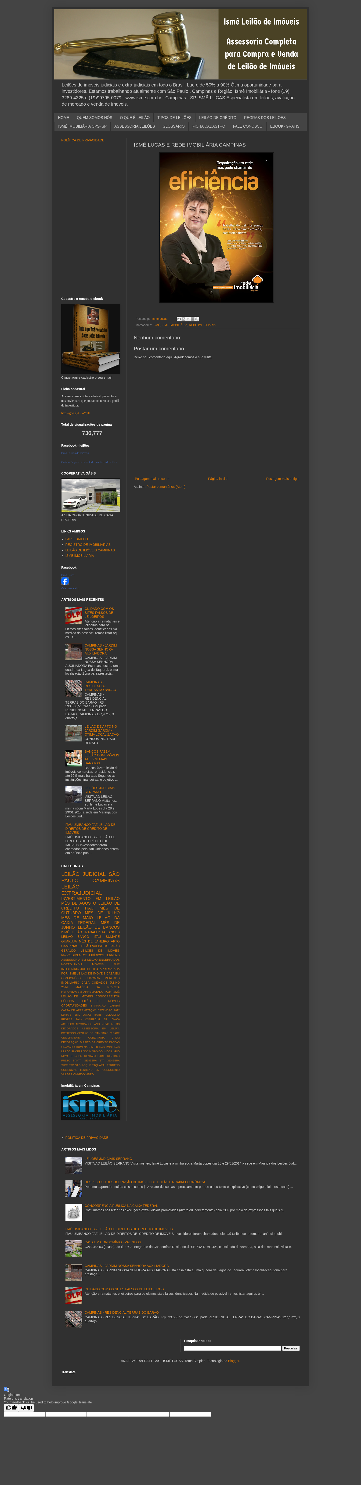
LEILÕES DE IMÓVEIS (100, 950)
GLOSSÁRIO (174, 126)
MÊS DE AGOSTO (78, 903)
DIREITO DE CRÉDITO (94, 1042)
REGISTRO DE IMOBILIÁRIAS (88, 545)
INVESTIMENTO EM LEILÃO (90, 898)
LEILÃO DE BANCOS (99, 927)
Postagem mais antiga (282, 479)
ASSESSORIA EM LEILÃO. (101, 1028)
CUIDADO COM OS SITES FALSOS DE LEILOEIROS (99, 612)
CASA (86, 982)
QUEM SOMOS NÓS (94, 118)
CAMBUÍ (114, 1005)
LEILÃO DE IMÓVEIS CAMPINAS (90, 550)
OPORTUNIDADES (74, 1005)
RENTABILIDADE (94, 1056)
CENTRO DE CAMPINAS (92, 1033)
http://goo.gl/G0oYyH (75, 413)
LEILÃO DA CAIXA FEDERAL (90, 920)
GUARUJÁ (69, 941)
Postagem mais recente (152, 479)
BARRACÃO (98, 1005)
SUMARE (113, 936)
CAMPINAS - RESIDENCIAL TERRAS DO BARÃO (100, 686)
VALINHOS (100, 946)
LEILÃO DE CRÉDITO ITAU (90, 905)
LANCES (113, 932)
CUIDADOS (99, 982)
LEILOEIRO (113, 1014)
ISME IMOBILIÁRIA (174, 325)
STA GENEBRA (109, 1060)
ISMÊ (156, 325)
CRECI (116, 1037)
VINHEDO (79, 1074)
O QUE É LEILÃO (135, 118)
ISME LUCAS (82, 1014)
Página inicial (217, 479)
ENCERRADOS (109, 959)
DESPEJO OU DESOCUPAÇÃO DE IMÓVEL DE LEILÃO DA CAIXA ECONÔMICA (145, 1182)
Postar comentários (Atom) (165, 487)
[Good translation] (11, 1408)
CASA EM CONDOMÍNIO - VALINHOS (113, 1242)
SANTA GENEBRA (85, 1060)
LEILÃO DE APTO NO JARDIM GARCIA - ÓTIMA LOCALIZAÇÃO (102, 730)
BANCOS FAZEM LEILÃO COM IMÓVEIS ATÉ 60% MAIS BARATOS (102, 757)
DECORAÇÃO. (70, 1042)
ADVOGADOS (84, 1024)
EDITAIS (66, 1014)
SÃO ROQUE (83, 1065)
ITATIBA (99, 1014)
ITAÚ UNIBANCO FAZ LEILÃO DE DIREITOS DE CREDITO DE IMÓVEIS (90, 828)
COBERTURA (96, 1037)
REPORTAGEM (71, 991)
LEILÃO (85, 946)
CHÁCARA (93, 978)
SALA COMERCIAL (88, 1019)
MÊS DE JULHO (102, 913)
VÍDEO (90, 1074)
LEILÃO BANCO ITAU (81, 936)
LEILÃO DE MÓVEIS (100, 1001)
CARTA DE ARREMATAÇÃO (78, 1010)
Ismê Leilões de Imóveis (75, 453)
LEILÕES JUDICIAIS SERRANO (100, 790)
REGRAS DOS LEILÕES (265, 118)
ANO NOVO (101, 1024)
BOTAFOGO (68, 1033)
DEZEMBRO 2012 (108, 1010)
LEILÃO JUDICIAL (83, 874)
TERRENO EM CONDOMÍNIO (100, 1069)
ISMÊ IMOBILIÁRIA (79, 555)
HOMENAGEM (85, 1047)
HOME (63, 118)
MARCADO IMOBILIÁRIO (104, 1051)
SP (105, 1019)
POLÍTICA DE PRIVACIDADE (82, 140)
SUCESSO (67, 1065)
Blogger (233, 1361)
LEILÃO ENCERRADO (74, 1051)
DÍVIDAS (114, 1042)
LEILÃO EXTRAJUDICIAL (81, 890)
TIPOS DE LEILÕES (174, 118)
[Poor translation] (26, 1408)
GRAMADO (68, 1047)
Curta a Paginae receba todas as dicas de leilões (89, 462)
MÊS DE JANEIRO (94, 941)
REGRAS (66, 1019)
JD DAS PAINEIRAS (107, 1047)
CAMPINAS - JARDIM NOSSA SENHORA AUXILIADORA (101, 649)
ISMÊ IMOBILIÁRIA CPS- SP (82, 126)
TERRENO (112, 955)
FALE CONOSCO (247, 126)
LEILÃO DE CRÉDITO (217, 118)
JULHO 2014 (89, 969)
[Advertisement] (216, 468)
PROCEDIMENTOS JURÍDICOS (82, 955)
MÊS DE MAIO (77, 918)
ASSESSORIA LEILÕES (134, 126)
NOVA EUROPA (71, 1056)
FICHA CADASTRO (208, 126)
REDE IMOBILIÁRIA (202, 325)
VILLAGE (66, 1074)
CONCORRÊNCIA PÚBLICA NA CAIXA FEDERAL (121, 1206)
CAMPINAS (106, 880)
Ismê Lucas (67, 575)
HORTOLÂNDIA (72, 964)
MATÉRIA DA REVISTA (98, 987)
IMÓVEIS (97, 964)
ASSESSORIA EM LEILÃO (79, 959)
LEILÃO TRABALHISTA (88, 932)
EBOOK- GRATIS (285, 126)
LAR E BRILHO (76, 539)
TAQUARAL (99, 1065)
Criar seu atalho (70, 588)
